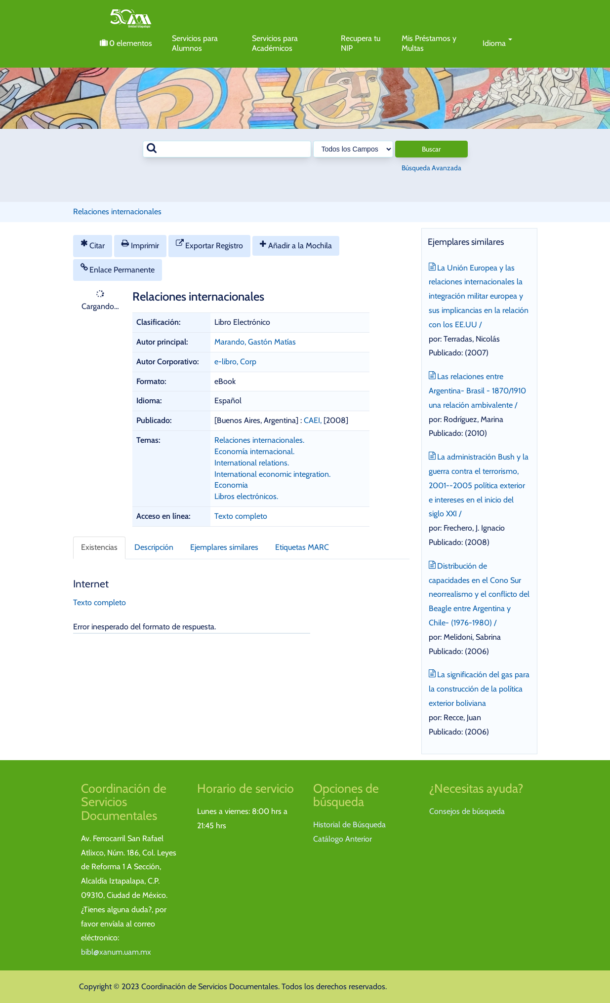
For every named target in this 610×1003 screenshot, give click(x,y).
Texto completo (240, 516)
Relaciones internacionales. (259, 440)
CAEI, (314, 420)
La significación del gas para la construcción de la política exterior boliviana (479, 688)
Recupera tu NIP (360, 43)
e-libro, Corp (235, 361)
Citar (93, 244)
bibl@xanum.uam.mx (116, 952)
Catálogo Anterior (342, 839)
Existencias (99, 547)
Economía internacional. (254, 451)
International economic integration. (272, 474)
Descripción (153, 547)
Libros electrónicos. (246, 496)
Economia (231, 485)
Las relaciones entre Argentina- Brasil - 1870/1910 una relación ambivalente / (477, 390)
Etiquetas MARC (302, 547)
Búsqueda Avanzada (431, 167)
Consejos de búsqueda (467, 811)
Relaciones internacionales (117, 211)
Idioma (498, 43)
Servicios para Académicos (275, 43)
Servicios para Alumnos (195, 43)
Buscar (431, 149)
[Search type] (353, 149)
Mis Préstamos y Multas (429, 43)
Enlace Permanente (118, 268)
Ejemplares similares (224, 547)
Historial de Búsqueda (349, 824)
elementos (126, 43)
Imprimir (140, 244)
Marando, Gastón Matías (255, 342)
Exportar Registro (210, 244)
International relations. (251, 462)
